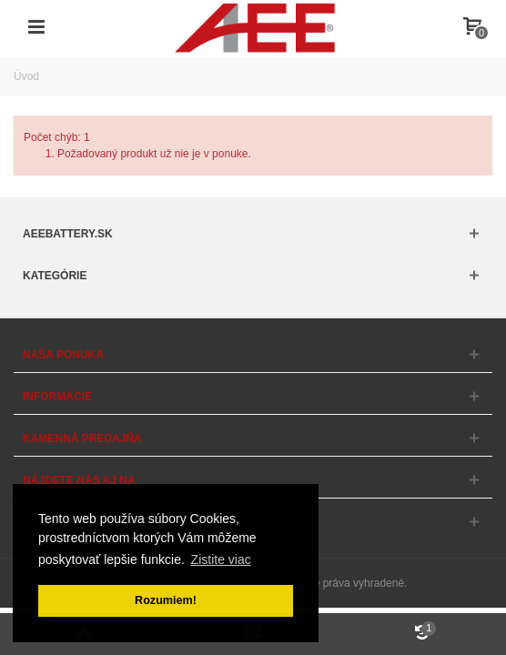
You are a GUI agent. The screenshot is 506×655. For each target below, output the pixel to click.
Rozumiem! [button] (166, 600)
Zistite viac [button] (221, 559)
